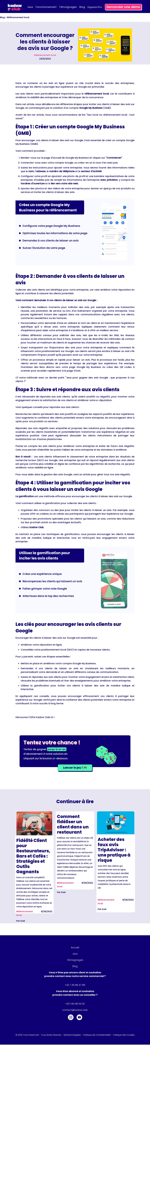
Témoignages (68, 7)
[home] (15, 7)
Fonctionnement (46, 7)
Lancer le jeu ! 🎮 (75, 768)
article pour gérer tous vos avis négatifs (106, 474)
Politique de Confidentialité (97, 1034)
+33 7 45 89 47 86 (75, 985)
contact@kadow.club (75, 1010)
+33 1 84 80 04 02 (75, 1003)
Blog (82, 7)
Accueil (75, 947)
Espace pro (95, 7)
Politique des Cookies (124, 1034)
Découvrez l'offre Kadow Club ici (35, 717)
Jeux (30, 7)
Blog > (3, 17)
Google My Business (77, 157)
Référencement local (18, 17)
